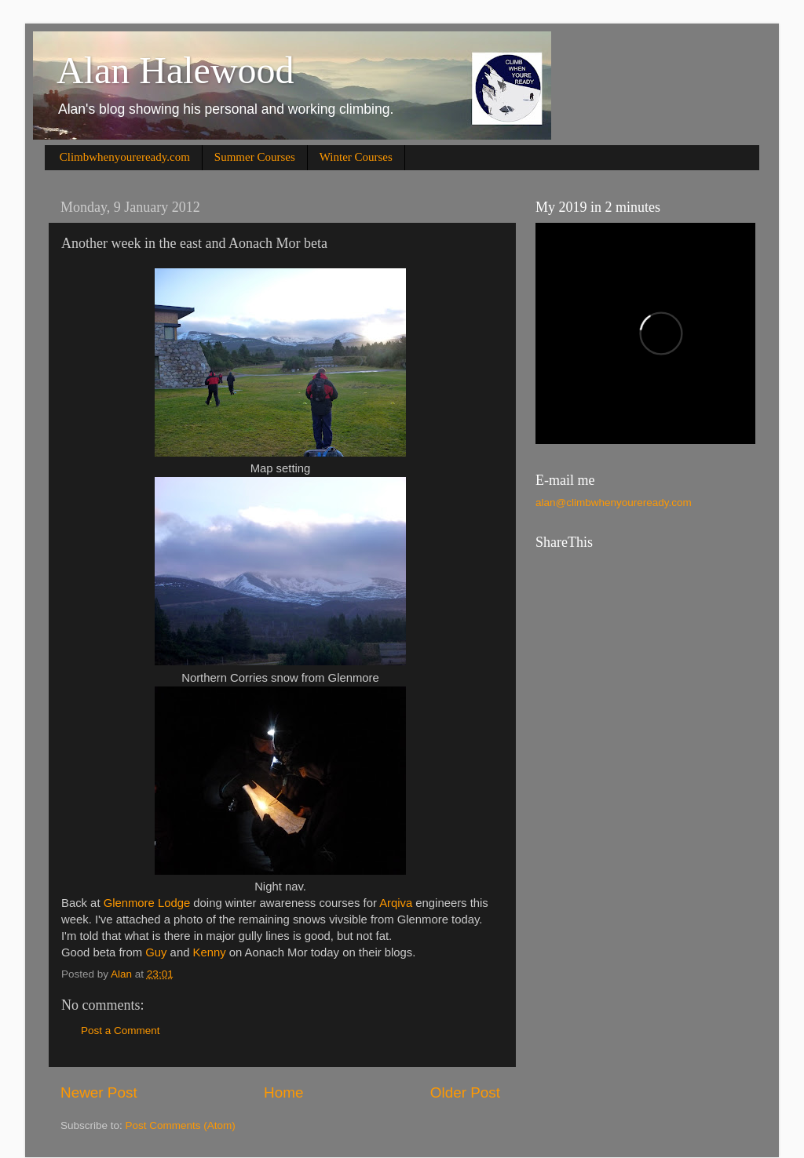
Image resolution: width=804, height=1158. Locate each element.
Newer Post (98, 1092)
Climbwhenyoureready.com (125, 157)
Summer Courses (254, 157)
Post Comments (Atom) (181, 1125)
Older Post (465, 1092)
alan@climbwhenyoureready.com (613, 502)
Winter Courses (356, 157)
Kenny (209, 952)
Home (283, 1092)
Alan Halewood (175, 70)
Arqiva (395, 903)
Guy (155, 952)
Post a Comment (120, 1030)
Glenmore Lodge (147, 903)
